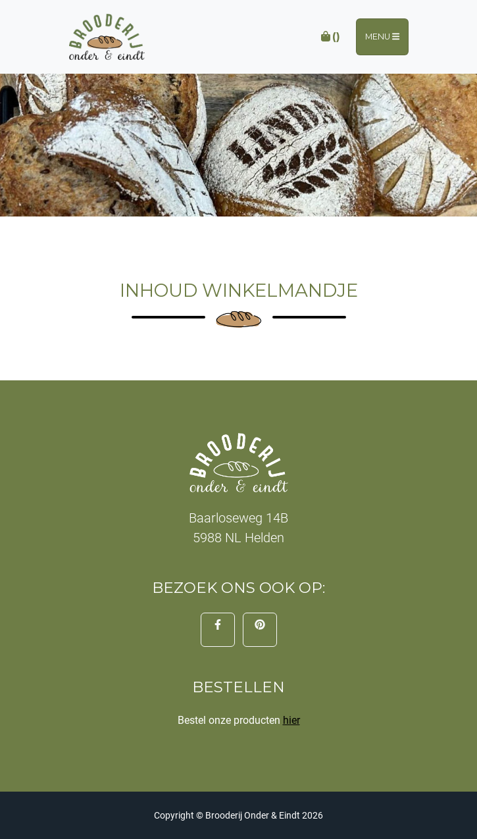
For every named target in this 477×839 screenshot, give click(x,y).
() (329, 36)
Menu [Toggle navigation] (382, 36)
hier (291, 720)
